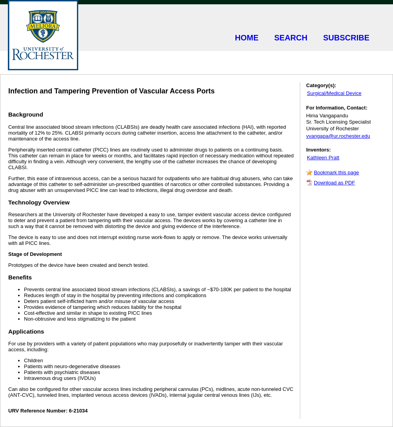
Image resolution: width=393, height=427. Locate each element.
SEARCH (290, 37)
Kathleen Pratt (323, 158)
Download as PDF (334, 183)
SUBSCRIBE (346, 37)
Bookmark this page (336, 172)
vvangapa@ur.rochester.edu (338, 136)
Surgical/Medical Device (334, 93)
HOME (247, 37)
